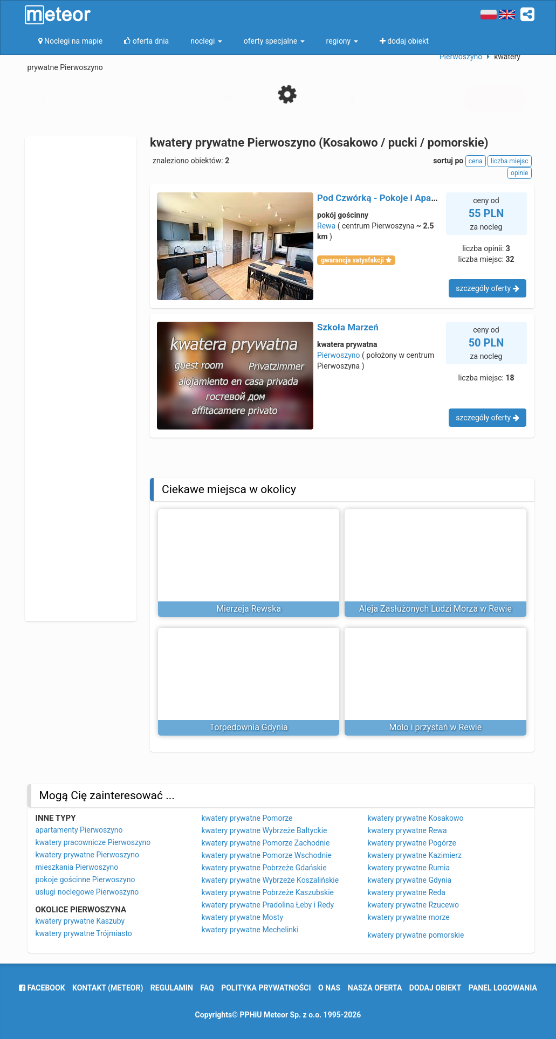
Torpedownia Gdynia (248, 727)
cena (476, 161)
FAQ (207, 987)
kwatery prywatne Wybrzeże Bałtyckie (264, 830)
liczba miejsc (509, 161)
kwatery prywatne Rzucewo (413, 905)
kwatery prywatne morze (409, 917)
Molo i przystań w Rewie (435, 727)
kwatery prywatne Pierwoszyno (87, 854)
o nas (329, 987)
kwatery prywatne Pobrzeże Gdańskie (264, 867)
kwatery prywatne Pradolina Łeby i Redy (268, 905)
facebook (42, 987)
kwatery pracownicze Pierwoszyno (93, 842)
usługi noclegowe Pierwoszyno (87, 892)
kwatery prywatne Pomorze (247, 818)
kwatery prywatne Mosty (243, 917)
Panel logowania (503, 987)
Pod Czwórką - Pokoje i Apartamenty (392, 197)
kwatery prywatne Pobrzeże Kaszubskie (268, 892)
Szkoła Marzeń (348, 327)
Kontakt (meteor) (107, 987)
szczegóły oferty (487, 288)
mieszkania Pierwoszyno (77, 867)
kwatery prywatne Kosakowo (416, 818)
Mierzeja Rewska (248, 609)
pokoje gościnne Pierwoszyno (85, 879)
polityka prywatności (266, 987)
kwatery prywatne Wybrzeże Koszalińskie (270, 880)
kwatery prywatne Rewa (407, 830)
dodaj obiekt (435, 987)
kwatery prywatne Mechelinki (250, 929)
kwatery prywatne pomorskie (416, 935)
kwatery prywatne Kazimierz (415, 855)
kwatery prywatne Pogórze (412, 843)
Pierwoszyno (338, 355)
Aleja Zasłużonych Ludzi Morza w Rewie (435, 609)
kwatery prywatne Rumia (409, 867)
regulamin (171, 987)
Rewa (326, 225)
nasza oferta (375, 987)
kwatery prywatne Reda (406, 892)
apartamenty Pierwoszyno (79, 830)
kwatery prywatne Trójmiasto (84, 933)
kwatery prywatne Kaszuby (80, 921)
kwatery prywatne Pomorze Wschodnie (267, 855)
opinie (519, 173)
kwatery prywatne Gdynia (410, 880)
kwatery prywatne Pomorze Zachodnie (266, 843)
